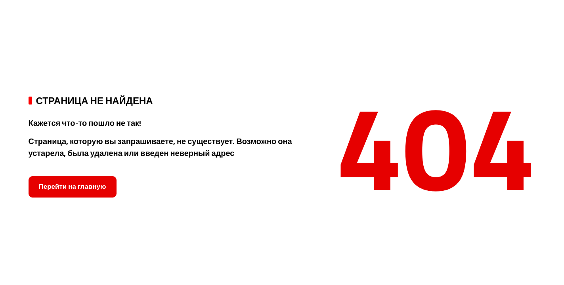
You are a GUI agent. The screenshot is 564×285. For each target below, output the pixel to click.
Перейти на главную (72, 186)
